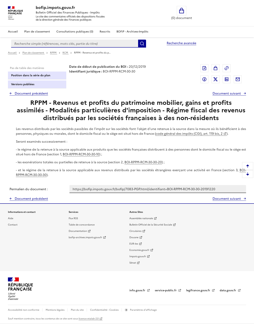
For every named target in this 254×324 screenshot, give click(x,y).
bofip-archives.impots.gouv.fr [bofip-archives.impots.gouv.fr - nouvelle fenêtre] (85, 237)
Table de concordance (82, 225)
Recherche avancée (181, 43)
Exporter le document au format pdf (204, 68)
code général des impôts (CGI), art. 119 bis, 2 (189, 133)
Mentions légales (55, 310)
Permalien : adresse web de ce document (227, 68)
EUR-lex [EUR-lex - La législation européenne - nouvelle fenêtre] (133, 244)
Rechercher (142, 44)
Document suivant (227, 93)
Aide (10, 218)
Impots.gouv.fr (137, 256)
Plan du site (77, 310)
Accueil (13, 32)
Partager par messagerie (238, 79)
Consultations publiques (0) (74, 32)
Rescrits (105, 32)
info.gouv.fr (137, 290)
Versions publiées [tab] (22, 84)
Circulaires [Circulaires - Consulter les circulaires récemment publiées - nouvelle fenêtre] (135, 231)
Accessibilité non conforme (24, 310)
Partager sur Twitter (215, 79)
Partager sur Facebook (204, 79)
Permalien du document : (29, 189)
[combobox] (74, 44)
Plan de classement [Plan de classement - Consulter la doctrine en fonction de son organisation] (37, 32)
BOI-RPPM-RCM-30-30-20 (143, 162)
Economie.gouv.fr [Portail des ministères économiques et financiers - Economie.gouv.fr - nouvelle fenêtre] (139, 250)
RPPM (53, 52)
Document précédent (31, 93)
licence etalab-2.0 (89, 318)
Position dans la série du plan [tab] (30, 75)
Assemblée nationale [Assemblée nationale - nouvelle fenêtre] (141, 218)
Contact (12, 225)
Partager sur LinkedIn (227, 79)
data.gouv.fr (228, 290)
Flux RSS (73, 218)
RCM (66, 52)
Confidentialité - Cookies (104, 310)
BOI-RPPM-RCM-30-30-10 (81, 154)
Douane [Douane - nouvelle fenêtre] (134, 237)
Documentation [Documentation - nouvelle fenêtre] (78, 231)
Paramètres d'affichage (143, 310)
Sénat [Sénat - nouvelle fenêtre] (132, 263)
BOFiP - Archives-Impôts (132, 32)
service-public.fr (166, 290)
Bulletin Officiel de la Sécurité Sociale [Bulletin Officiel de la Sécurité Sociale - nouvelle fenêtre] (150, 225)
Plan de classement (33, 52)
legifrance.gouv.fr (198, 290)
